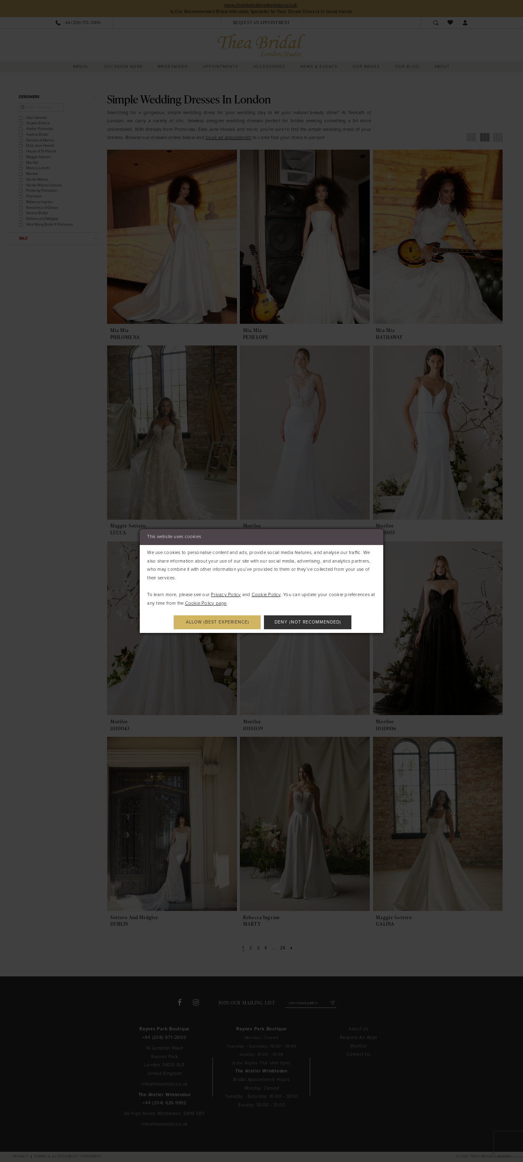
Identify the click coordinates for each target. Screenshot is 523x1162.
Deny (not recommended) (308, 622)
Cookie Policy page (206, 603)
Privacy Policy (226, 594)
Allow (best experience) (217, 622)
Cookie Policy (266, 594)
